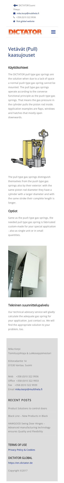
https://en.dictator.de (20, 462)
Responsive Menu (53, 32)
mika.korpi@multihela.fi (26, 13)
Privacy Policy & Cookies (21, 449)
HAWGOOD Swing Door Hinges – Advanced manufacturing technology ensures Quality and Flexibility (29, 427)
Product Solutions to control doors (27, 408)
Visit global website (23, 21)
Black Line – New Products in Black (28, 416)
